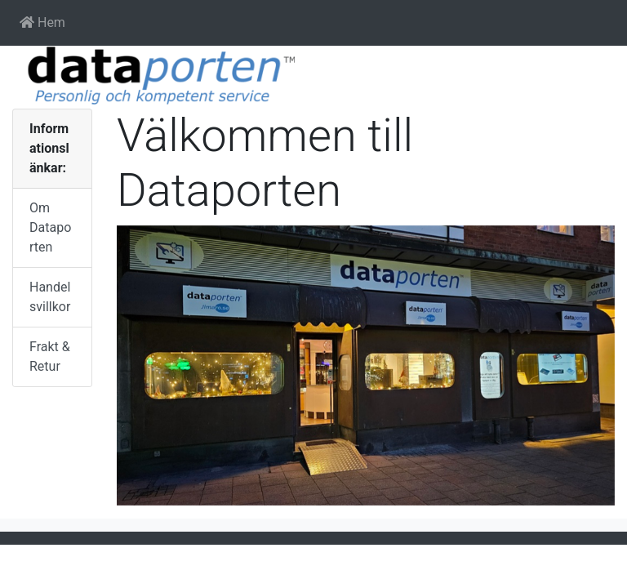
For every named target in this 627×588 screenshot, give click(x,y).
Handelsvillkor (49, 296)
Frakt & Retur (49, 356)
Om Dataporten (50, 227)
